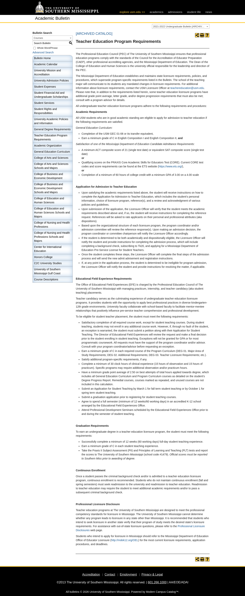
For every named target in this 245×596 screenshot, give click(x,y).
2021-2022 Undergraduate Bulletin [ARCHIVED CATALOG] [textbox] (181, 26)
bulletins (74, 591)
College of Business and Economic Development (48, 176)
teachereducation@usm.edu (187, 88)
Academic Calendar (45, 64)
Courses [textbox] (38, 38)
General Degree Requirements (52, 129)
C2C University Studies (48, 263)
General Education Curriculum (52, 151)
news (208, 12)
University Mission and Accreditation (47, 72)
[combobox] (180, 26)
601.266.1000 (157, 582)
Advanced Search (43, 52)
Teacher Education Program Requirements (50, 137)
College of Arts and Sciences (51, 157)
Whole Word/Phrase (47, 48)
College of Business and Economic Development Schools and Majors (48, 188)
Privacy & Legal (152, 574)
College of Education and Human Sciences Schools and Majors (52, 212)
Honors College (43, 257)
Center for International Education (47, 248)
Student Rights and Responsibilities (45, 111)
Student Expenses (45, 86)
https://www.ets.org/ (170, 166)
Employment (128, 574)
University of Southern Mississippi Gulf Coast (47, 271)
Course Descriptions (46, 279)
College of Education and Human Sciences (49, 200)
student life (194, 12)
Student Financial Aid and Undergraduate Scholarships (51, 94)
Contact (110, 574)
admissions (175, 12)
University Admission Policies (51, 80)
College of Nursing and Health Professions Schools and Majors (52, 236)
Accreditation (91, 574)
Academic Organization (48, 145)
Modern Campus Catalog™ (162, 591)
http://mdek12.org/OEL (124, 540)
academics (156, 12)
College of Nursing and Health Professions (52, 224)
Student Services (44, 102)
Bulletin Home (42, 58)
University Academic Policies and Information (51, 121)
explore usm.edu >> (132, 12)
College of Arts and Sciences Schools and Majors (51, 165)
